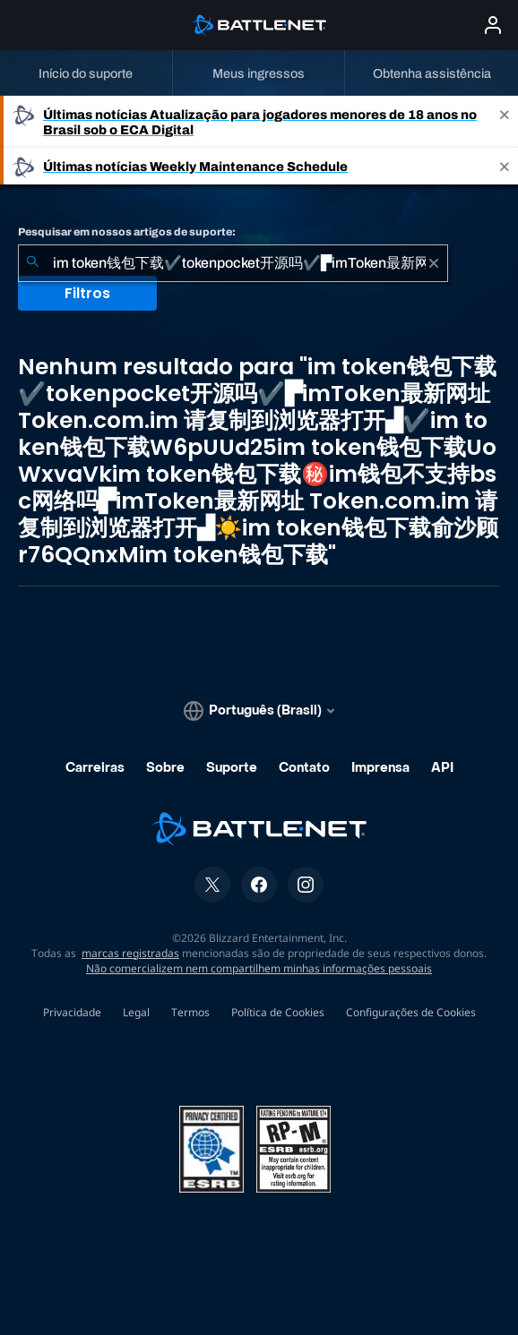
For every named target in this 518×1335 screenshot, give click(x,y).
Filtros (87, 293)
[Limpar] (433, 263)
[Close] (504, 122)
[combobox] (233, 263)
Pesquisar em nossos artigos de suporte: (127, 232)
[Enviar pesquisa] (32, 263)
